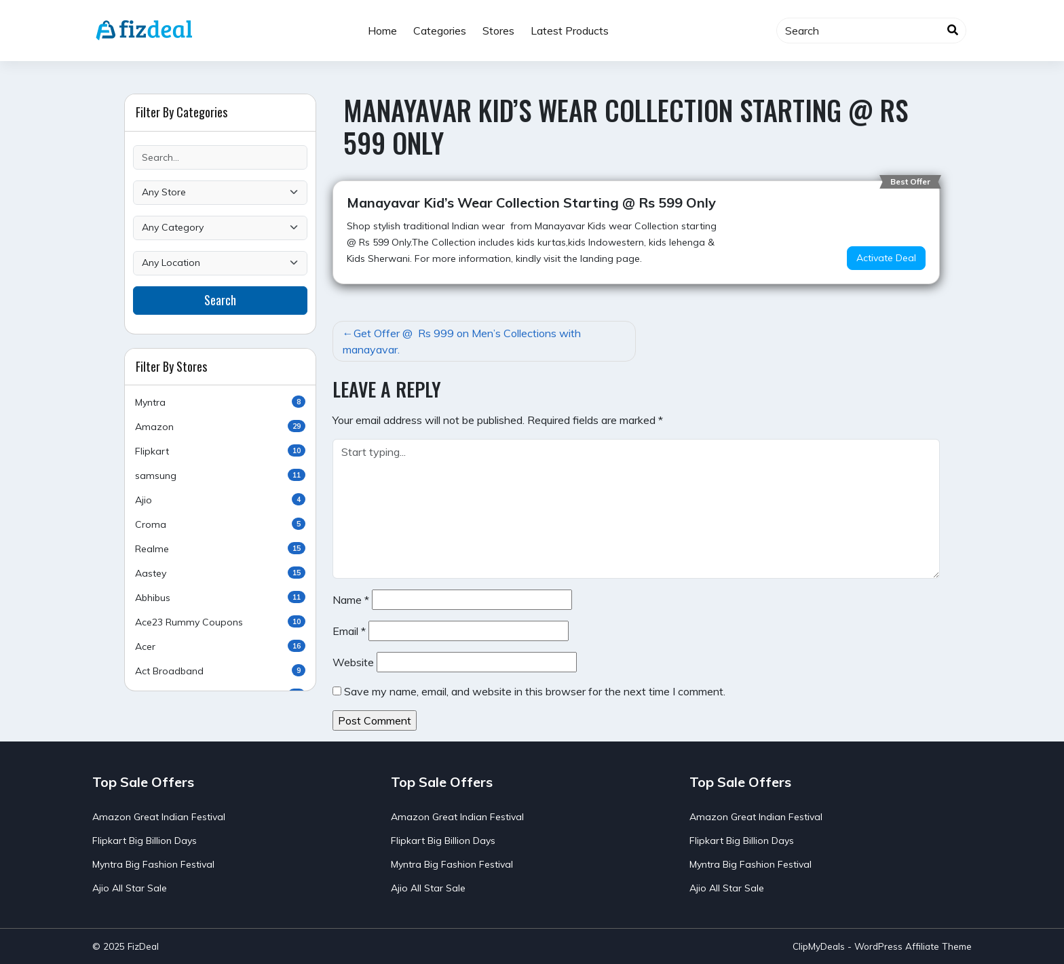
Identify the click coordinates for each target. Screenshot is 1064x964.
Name (350, 599)
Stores (498, 30)
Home (382, 30)
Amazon (220, 426)
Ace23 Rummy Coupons (220, 621)
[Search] (871, 30)
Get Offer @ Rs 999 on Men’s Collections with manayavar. (462, 341)
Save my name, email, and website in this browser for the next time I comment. (534, 691)
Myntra (220, 402)
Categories (439, 30)
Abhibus (220, 597)
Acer (220, 646)
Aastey (220, 572)
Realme (220, 548)
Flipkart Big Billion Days (144, 840)
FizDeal (143, 946)
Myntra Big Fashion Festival (153, 864)
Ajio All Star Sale (129, 888)
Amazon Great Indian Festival (158, 817)
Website (353, 662)
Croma (220, 524)
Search (220, 300)
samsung (220, 475)
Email (349, 631)
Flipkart (220, 450)
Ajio (220, 499)
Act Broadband (220, 670)
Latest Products (570, 30)
